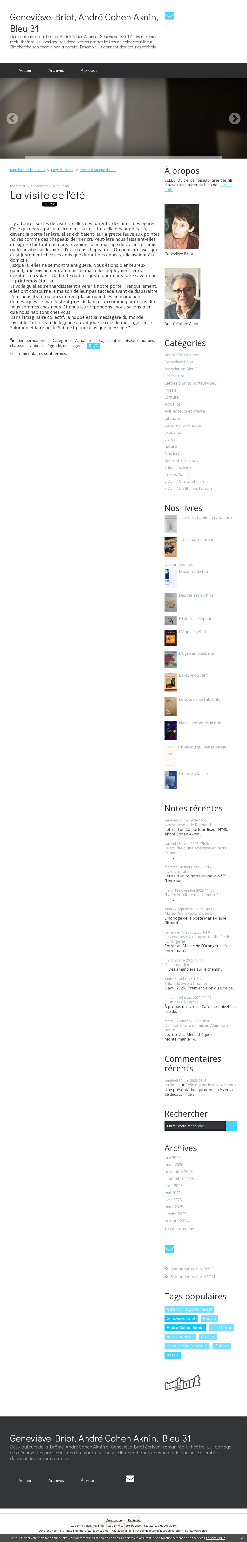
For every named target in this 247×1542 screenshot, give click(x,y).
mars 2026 (174, 1164)
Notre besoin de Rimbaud (188, 825)
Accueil (25, 70)
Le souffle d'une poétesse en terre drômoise (196, 850)
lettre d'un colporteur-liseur (189, 1309)
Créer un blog (114, 1520)
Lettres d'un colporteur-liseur (191, 383)
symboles (36, 345)
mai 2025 (173, 1193)
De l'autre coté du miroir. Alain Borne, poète (199, 1028)
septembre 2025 (179, 1178)
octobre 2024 (176, 1221)
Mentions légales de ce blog (91, 1530)
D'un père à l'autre (182, 1002)
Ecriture (172, 397)
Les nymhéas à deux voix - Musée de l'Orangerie (197, 939)
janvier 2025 (175, 1214)
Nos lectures (176, 453)
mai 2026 (173, 1157)
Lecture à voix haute (183, 425)
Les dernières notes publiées (124, 1525)
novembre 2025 (179, 1171)
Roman (209, 1318)
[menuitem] (25, 70)
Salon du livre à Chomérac (188, 983)
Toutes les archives (180, 1229)
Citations (173, 418)
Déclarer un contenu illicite (55, 1530)
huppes (147, 340)
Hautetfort (134, 1520)
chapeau (18, 345)
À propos (89, 70)
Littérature (174, 376)
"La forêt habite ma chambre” (191, 894)
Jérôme (171, 1085)
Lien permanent (28, 340)
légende (54, 345)
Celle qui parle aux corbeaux (210, 1085)
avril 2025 (173, 1200)
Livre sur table (178, 871)
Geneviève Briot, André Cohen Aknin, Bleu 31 (84, 22)
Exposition (174, 432)
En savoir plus (215, 1538)
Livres (170, 439)
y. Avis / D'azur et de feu (186, 481)
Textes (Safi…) (177, 474)
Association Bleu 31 (182, 369)
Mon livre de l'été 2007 (27, 169)
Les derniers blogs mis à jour (87, 1525)
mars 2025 (174, 1207)
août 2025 (174, 1185)
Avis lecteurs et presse (185, 411)
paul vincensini (180, 1336)
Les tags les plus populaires (160, 1525)
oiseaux (131, 340)
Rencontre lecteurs (182, 460)
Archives (56, 70)
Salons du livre (178, 467)
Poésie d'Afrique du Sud (98, 169)
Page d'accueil (62, 169)
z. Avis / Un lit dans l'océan (188, 488)
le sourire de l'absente (187, 1345)
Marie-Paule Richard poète (189, 913)
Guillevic (222, 1345)
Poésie (171, 390)
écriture (208, 1336)
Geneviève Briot (179, 362)
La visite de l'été (47, 194)
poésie (173, 1355)
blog (204, 1530)
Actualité (83, 340)
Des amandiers (178, 964)
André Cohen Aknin (182, 355)
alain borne (221, 1327)
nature (116, 340)
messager (72, 345)
